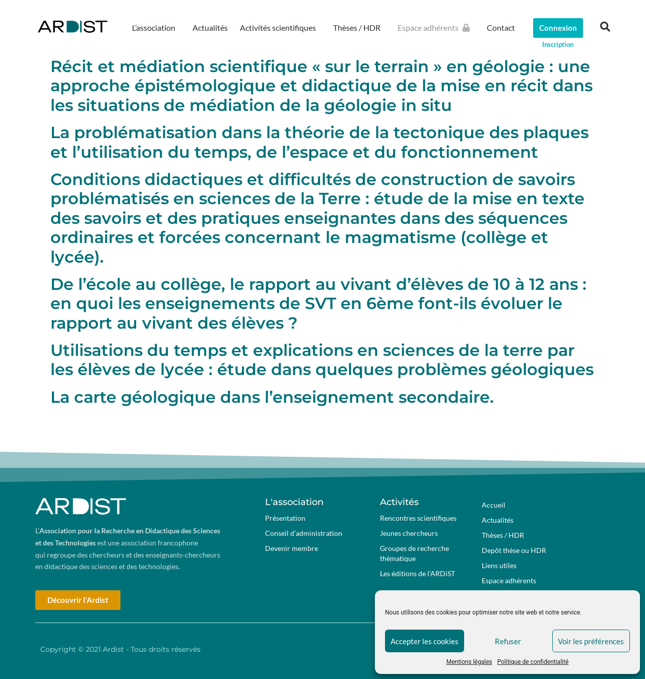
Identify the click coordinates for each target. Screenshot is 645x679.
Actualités (210, 27)
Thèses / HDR (359, 28)
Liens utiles (499, 565)
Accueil (493, 505)
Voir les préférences (591, 641)
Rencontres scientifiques (418, 518)
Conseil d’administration (303, 533)
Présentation (285, 518)
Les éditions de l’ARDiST (417, 573)
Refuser (508, 641)
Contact (501, 27)
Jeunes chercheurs (409, 533)
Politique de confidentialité (533, 661)
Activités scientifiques (280, 28)
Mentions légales (469, 661)
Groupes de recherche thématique (414, 553)
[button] (605, 27)
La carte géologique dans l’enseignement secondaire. (272, 397)
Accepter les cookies (425, 641)
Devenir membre (291, 548)
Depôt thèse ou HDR (514, 550)
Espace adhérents (436, 28)
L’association (156, 28)
